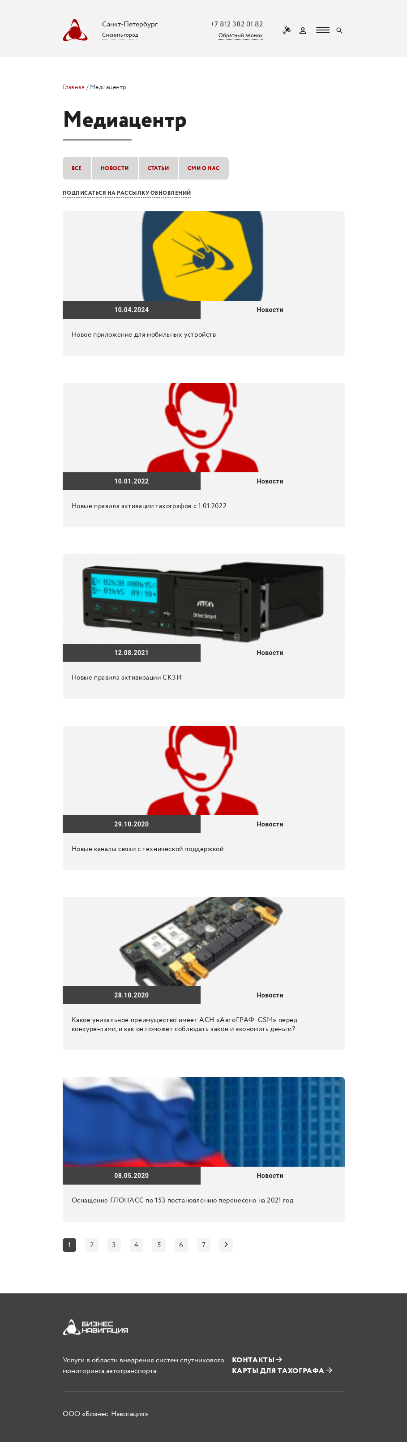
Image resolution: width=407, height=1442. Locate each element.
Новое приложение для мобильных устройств (144, 335)
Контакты (257, 1360)
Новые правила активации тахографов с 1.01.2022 (149, 506)
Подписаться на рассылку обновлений (127, 193)
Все (77, 168)
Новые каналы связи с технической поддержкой (148, 849)
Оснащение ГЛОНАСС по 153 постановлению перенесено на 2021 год (183, 1201)
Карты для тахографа (282, 1371)
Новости (115, 168)
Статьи (158, 168)
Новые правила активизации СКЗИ (127, 678)
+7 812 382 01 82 (236, 24)
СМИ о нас (204, 168)
